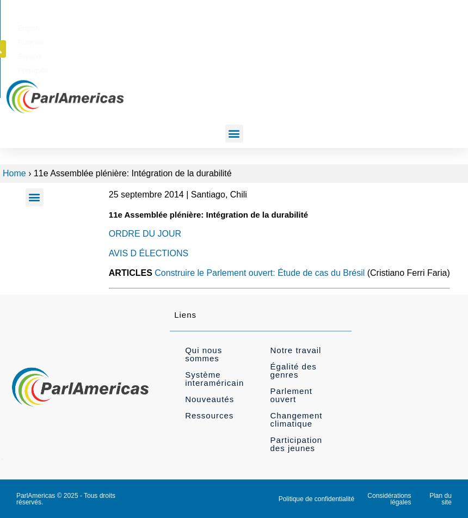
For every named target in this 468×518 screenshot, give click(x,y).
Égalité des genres (293, 370)
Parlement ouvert (291, 395)
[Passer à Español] (327, 26)
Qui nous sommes (203, 354)
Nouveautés (209, 399)
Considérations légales (389, 499)
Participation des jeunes (296, 444)
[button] (439, 26)
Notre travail (296, 350)
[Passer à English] (258, 26)
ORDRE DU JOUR (145, 233)
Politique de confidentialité (316, 499)
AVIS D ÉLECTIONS (148, 253)
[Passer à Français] (292, 26)
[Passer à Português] (364, 26)
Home (14, 173)
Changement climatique (296, 419)
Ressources (209, 415)
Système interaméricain (214, 378)
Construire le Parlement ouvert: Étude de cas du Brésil (260, 273)
